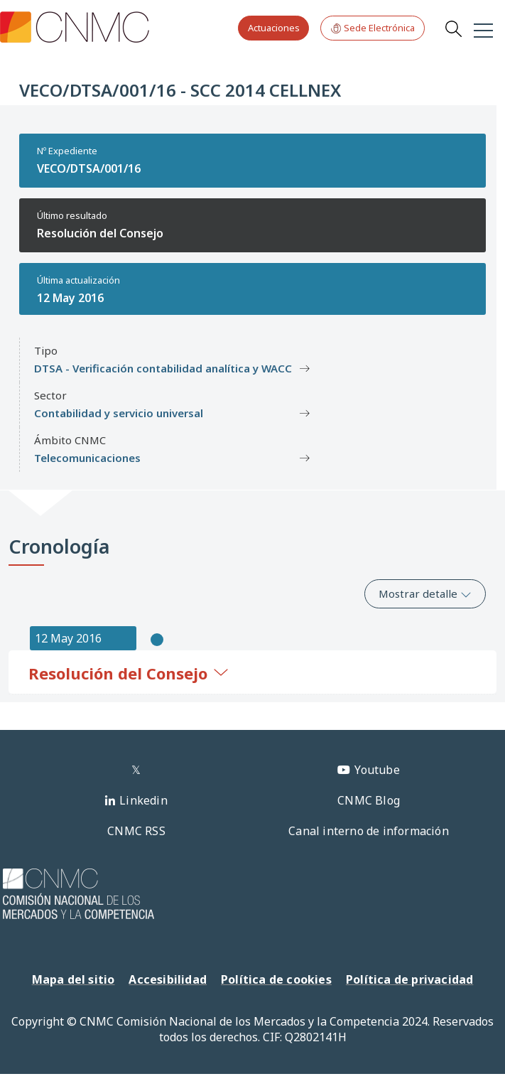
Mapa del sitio (73, 979)
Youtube (376, 770)
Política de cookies (276, 979)
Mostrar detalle (425, 593)
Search (453, 28)
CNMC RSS (136, 831)
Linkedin (143, 800)
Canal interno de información (368, 831)
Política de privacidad (409, 979)
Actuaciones (274, 27)
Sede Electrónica (372, 28)
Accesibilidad (168, 979)
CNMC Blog (368, 800)
